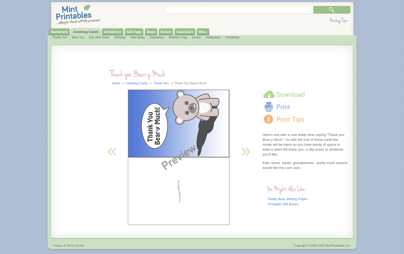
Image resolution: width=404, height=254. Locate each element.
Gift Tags (134, 32)
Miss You (78, 37)
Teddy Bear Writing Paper (288, 199)
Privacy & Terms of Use (68, 245)
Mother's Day (178, 37)
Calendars (184, 32)
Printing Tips (338, 20)
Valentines (156, 37)
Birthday (120, 37)
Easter (196, 37)
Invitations (112, 32)
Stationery (59, 32)
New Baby (137, 37)
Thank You (59, 37)
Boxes (166, 32)
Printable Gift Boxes (283, 204)
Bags (151, 32)
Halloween (213, 37)
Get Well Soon (99, 37)
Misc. (203, 32)
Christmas (232, 37)
